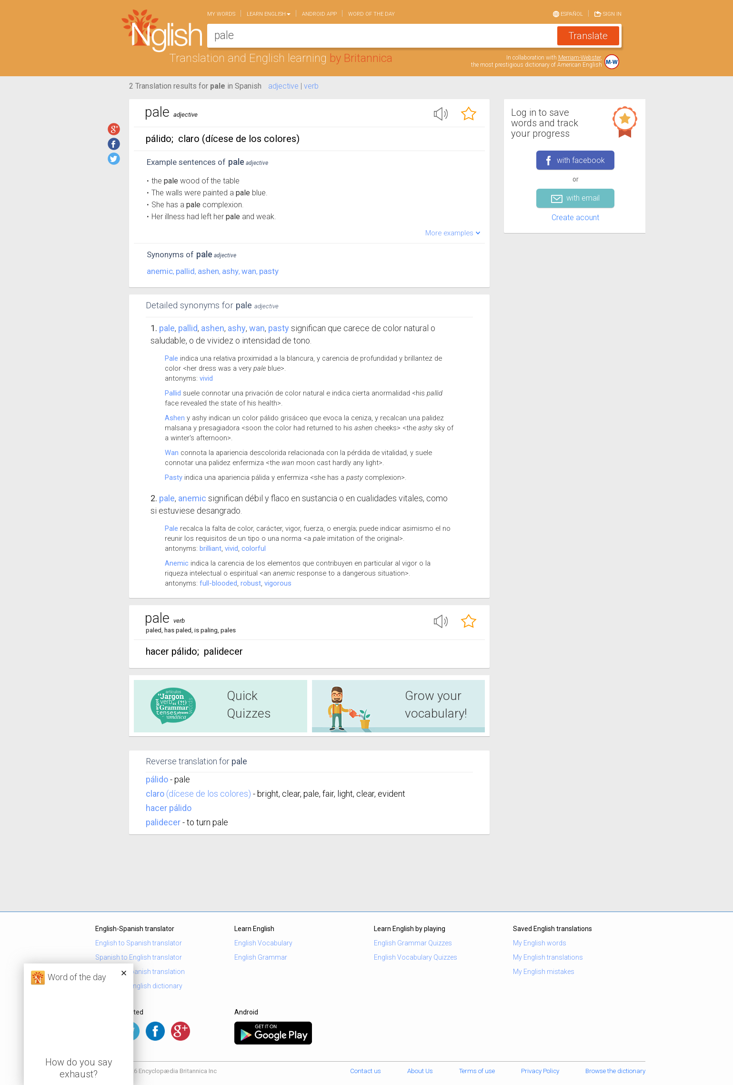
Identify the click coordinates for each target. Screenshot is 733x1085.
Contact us (365, 1071)
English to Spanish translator (138, 943)
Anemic (177, 563)
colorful (253, 548)
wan (248, 271)
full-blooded (218, 583)
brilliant (210, 548)
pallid (185, 271)
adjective (283, 86)
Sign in (608, 13)
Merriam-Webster (579, 57)
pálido (157, 779)
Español (568, 13)
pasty (269, 271)
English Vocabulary (263, 943)
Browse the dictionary (615, 1071)
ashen (208, 271)
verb (311, 86)
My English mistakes (543, 971)
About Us (420, 1071)
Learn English (269, 14)
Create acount (575, 217)
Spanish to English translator (138, 957)
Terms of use (477, 1071)
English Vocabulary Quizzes (415, 957)
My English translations (548, 957)
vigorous (277, 583)
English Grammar (260, 957)
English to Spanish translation (140, 971)
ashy (230, 271)
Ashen (175, 418)
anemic (160, 271)
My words (221, 14)
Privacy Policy (540, 1071)
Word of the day (371, 14)
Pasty (173, 477)
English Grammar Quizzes (413, 943)
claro (155, 794)
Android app (319, 14)
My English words (539, 943)
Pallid (173, 393)
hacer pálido (168, 808)
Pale (167, 328)
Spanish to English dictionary (138, 986)
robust (251, 583)
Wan (172, 452)
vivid (206, 378)
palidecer (163, 822)
